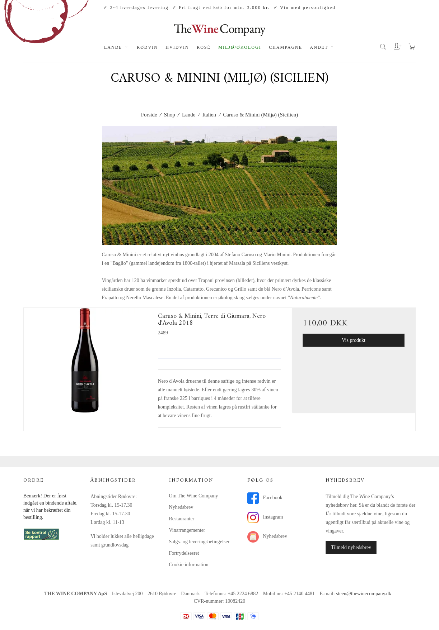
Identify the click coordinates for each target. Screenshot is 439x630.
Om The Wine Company (193, 495)
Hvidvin (177, 47)
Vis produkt (353, 340)
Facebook (264, 498)
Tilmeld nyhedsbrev (351, 547)
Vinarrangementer (187, 530)
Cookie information (189, 564)
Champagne (285, 47)
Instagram (265, 517)
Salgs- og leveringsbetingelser (199, 541)
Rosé (204, 47)
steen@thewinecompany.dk (363, 593)
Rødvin (147, 47)
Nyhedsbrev (181, 507)
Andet (322, 47)
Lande (116, 47)
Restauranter (182, 518)
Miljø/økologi (239, 47)
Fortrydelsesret (184, 553)
